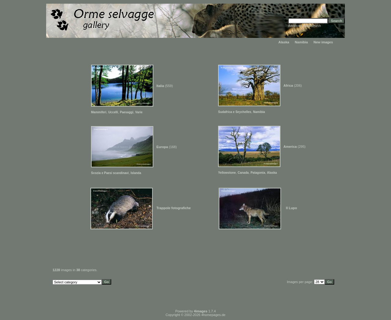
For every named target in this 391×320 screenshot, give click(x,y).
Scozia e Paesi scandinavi (110, 173)
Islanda (136, 173)
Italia (160, 86)
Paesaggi (126, 112)
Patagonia (257, 172)
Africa (288, 85)
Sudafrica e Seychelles (234, 112)
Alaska (283, 42)
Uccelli (113, 112)
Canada (243, 172)
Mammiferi (98, 112)
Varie (139, 112)
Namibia (301, 42)
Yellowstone (227, 172)
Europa (162, 147)
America (290, 146)
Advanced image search (304, 25)
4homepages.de (213, 315)
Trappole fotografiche (173, 208)
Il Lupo (291, 208)
